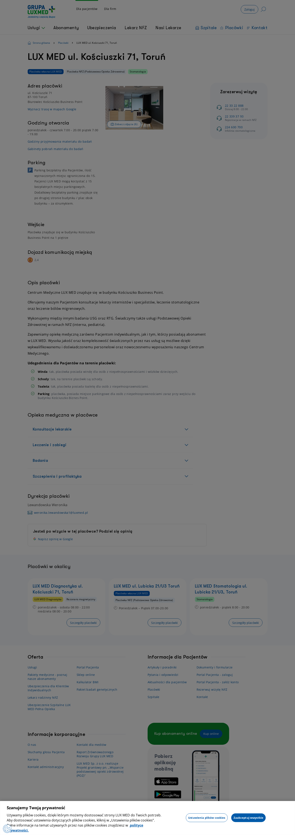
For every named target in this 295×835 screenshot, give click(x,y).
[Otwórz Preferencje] (7, 828)
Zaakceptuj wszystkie (249, 817)
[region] (147, 818)
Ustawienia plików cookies (206, 817)
